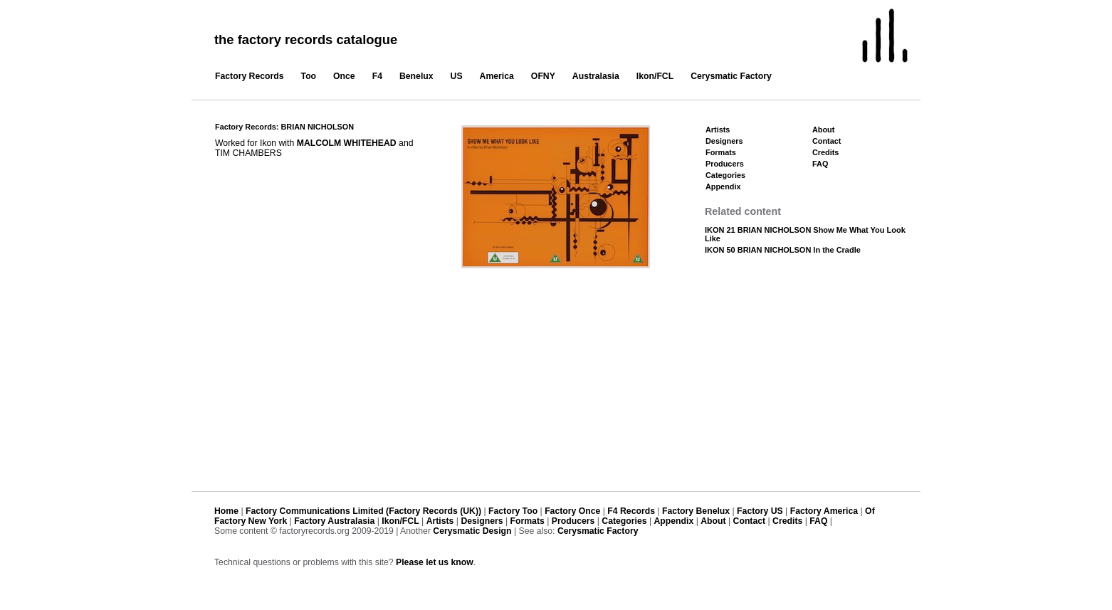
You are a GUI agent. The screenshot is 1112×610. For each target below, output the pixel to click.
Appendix (723, 186)
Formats (721, 152)
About (823, 129)
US (457, 76)
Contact (826, 141)
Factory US (760, 511)
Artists (718, 129)
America (497, 76)
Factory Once (572, 511)
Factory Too (512, 511)
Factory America (824, 511)
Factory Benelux (696, 511)
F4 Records (631, 511)
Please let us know (434, 562)
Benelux (416, 76)
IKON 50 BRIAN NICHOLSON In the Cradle (783, 250)
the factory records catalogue (305, 39)
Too (309, 76)
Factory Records (249, 76)
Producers (725, 163)
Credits (825, 152)
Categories (725, 175)
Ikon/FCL (654, 76)
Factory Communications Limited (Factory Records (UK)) (363, 511)
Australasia (595, 76)
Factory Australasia (334, 521)
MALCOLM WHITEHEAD (347, 143)
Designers (724, 141)
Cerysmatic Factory (731, 76)
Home (226, 511)
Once (344, 76)
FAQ (820, 163)
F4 (377, 76)
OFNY (543, 76)
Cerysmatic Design (472, 531)
